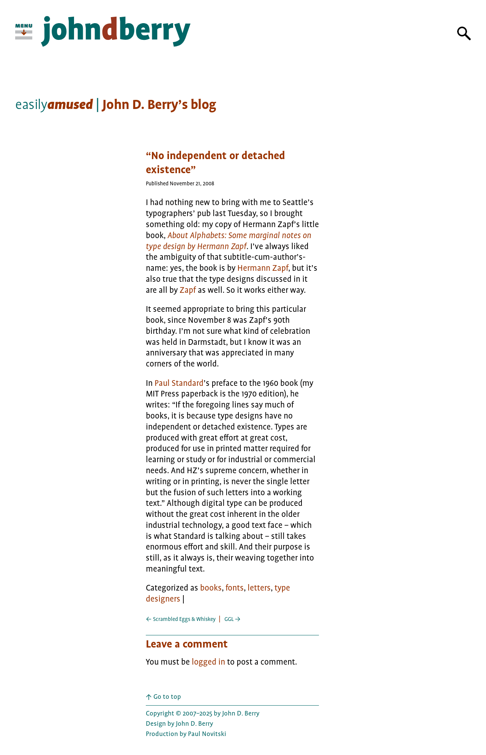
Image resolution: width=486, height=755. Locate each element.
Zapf (188, 290)
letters (259, 587)
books (211, 587)
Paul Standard (179, 383)
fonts (235, 587)
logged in (208, 662)
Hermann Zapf (262, 268)
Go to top (163, 696)
